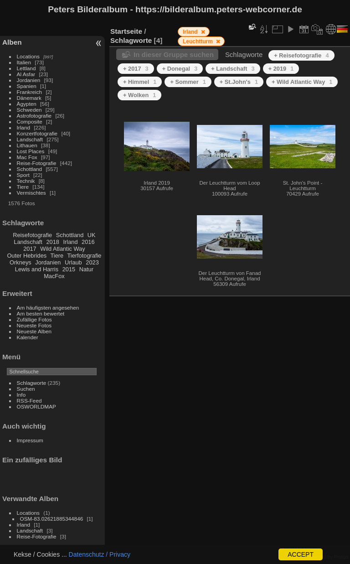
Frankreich (29, 92)
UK (92, 235)
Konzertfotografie (37, 133)
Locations (28, 56)
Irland (23, 127)
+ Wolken (139, 95)
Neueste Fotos (34, 325)
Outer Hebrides (26, 255)
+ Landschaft (232, 68)
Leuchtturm (198, 41)
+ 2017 (136, 68)
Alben (12, 42)
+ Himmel (139, 81)
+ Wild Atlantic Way (302, 81)
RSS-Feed (29, 401)
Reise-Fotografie (37, 163)
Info (21, 395)
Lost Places (31, 151)
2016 (88, 241)
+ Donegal (180, 68)
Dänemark (29, 98)
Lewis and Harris (36, 269)
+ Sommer (188, 81)
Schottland (29, 169)
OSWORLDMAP (36, 406)
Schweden (29, 110)
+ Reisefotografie (301, 55)
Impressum (30, 440)
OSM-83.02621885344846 (51, 519)
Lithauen (27, 145)
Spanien (26, 86)
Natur (86, 269)
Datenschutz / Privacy (99, 554)
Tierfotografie (84, 255)
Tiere (23, 187)
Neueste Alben (34, 331)
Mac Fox (27, 157)
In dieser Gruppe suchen (174, 54)
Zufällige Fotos (34, 319)
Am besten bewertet (41, 313)
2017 (29, 248)
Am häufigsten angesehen (48, 307)
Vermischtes (31, 193)
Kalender (27, 337)
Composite (29, 121)
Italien (24, 62)
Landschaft (30, 139)
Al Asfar (26, 74)
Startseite (126, 31)
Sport (23, 175)
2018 (52, 241)
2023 (92, 262)
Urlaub (73, 262)
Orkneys (20, 262)
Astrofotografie (34, 116)
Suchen (26, 389)
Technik (26, 181)
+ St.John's (239, 81)
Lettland (26, 68)
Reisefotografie (32, 235)
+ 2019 (281, 68)
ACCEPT (301, 554)
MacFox (54, 276)
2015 (68, 269)
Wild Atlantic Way (62, 248)
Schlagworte (31, 383)
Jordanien (29, 80)
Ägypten (26, 104)
